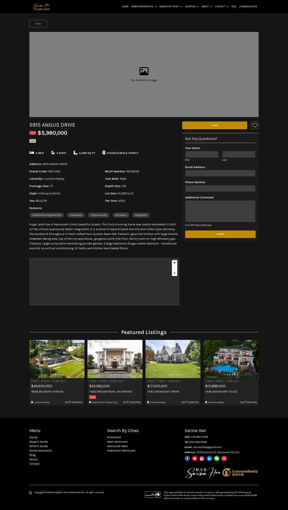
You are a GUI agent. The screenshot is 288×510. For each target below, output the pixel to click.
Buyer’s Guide (38, 441)
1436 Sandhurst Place (221, 391)
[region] (104, 281)
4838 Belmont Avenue (47, 391)
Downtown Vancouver (121, 450)
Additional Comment (199, 197)
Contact (220, 6)
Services (190, 6)
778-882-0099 (199, 436)
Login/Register (248, 6)
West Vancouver (117, 441)
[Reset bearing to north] (174, 273)
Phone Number (195, 182)
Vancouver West (117, 446)
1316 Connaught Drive (163, 391)
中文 (233, 6)
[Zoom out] (174, 268)
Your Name (193, 148)
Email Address (196, 167)
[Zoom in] (174, 262)
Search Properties (142, 6)
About (205, 6)
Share (214, 125)
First (187, 160)
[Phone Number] (220, 188)
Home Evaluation (40, 450)
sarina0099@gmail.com (207, 447)
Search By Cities (169, 6)
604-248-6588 (198, 442)
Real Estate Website (74, 492)
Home (125, 6)
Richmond (114, 437)
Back (38, 23)
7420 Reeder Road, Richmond (110, 391)
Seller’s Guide (38, 446)
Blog (32, 455)
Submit (220, 234)
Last (224, 160)
